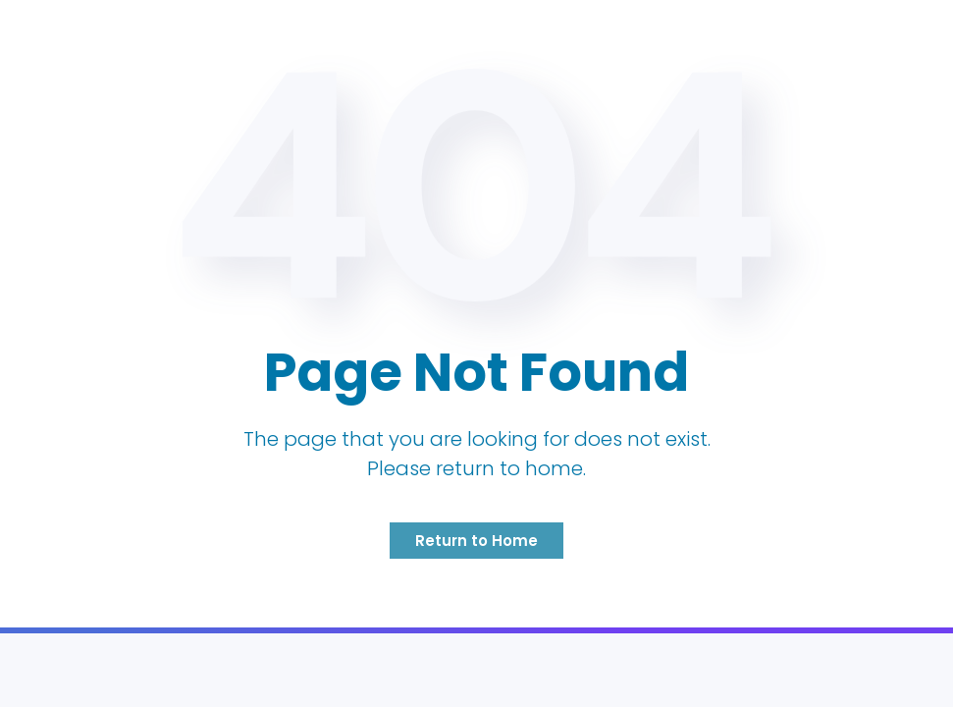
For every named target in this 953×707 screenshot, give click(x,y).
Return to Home (476, 540)
